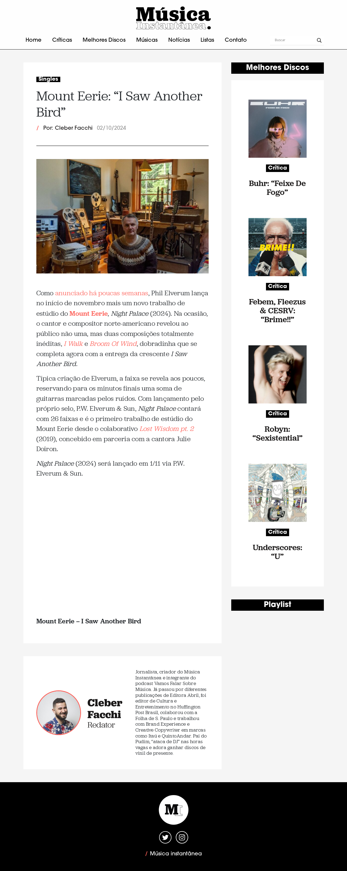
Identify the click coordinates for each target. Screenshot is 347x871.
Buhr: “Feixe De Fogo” (277, 187)
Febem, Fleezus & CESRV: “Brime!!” (277, 310)
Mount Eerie (88, 313)
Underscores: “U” (277, 552)
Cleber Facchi (104, 708)
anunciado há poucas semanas (101, 293)
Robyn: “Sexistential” (278, 433)
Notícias (179, 40)
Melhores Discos (104, 40)
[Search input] (294, 40)
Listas (207, 40)
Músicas (146, 40)
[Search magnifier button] (319, 40)
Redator (101, 724)
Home (33, 40)
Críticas (62, 40)
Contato (236, 40)
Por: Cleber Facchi (68, 128)
